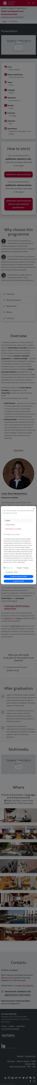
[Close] (33, 508)
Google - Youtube (23, 568)
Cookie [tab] (7, 520)
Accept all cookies (18, 581)
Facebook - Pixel (11, 572)
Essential (9, 568)
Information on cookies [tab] (13, 529)
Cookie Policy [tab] (10, 525)
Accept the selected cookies (18, 576)
